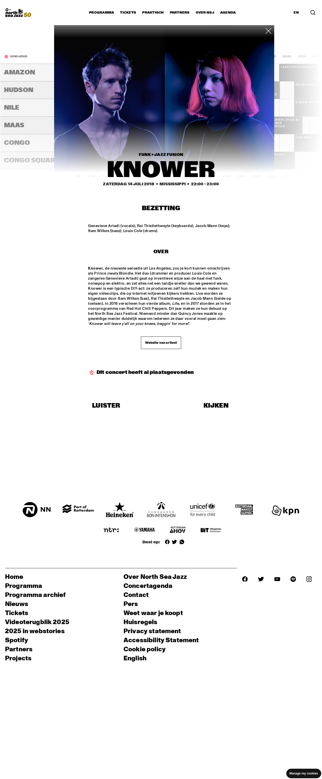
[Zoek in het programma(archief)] (313, 12)
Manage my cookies (304, 773)
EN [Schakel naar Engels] (296, 12)
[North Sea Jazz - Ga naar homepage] (18, 12)
